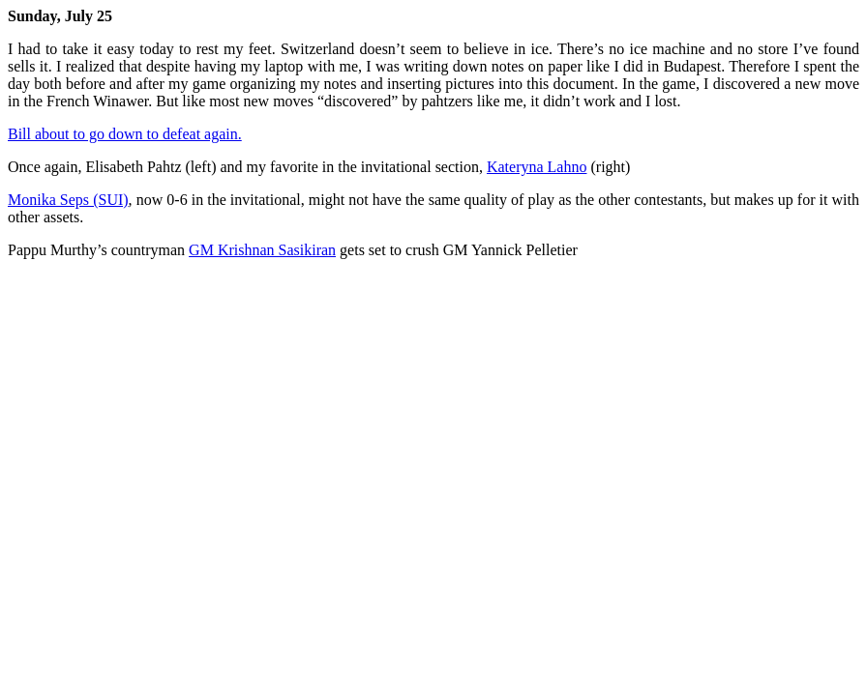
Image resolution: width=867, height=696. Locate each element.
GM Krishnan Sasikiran (262, 250)
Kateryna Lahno (537, 167)
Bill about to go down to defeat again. (125, 134)
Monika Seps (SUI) (68, 199)
